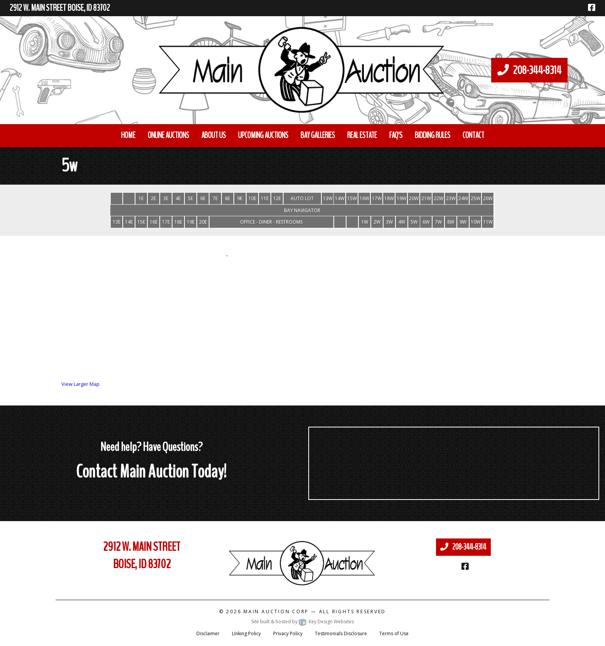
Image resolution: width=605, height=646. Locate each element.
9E (239, 198)
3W (389, 222)
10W (475, 222)
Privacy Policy (287, 633)
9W (463, 222)
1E (141, 198)
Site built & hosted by (302, 621)
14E (129, 222)
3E (165, 198)
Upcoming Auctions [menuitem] (263, 135)
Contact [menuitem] (473, 135)
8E (227, 198)
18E (178, 222)
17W (377, 198)
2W (376, 222)
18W (389, 198)
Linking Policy (246, 633)
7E (215, 198)
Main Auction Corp (276, 611)
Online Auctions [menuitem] (168, 135)
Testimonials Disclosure (341, 633)
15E (141, 222)
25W (475, 198)
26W (488, 198)
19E (190, 222)
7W (438, 222)
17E (166, 222)
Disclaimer (208, 633)
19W (401, 198)
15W (352, 198)
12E (277, 198)
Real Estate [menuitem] (362, 135)
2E (153, 198)
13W (328, 198)
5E (190, 198)
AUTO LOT (302, 198)
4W (401, 222)
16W (364, 198)
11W (488, 222)
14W (340, 198)
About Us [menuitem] (213, 135)
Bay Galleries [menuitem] (318, 135)
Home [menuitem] (128, 135)
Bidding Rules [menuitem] (432, 135)
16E (153, 222)
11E (265, 198)
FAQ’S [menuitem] (395, 135)
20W (414, 198)
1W (364, 222)
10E (252, 198)
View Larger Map (80, 383)
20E (203, 222)
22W (438, 198)
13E (116, 222)
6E (202, 198)
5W (414, 222)
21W (426, 198)
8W (450, 222)
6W (425, 222)
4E (178, 198)
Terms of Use (394, 633)
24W (463, 198)
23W (451, 198)
